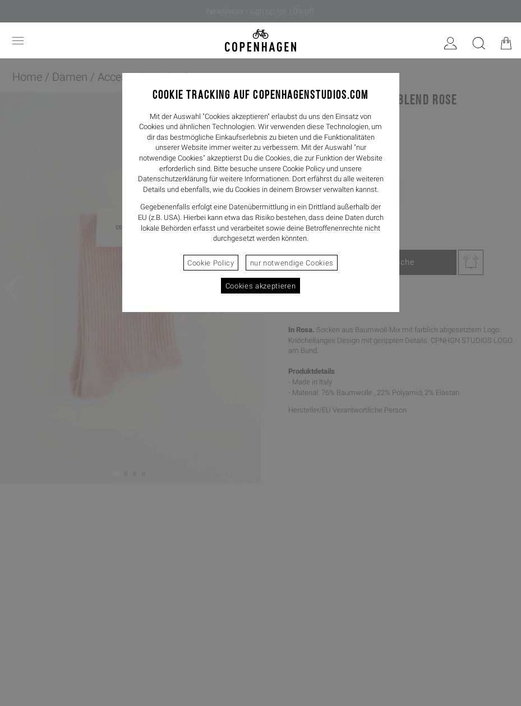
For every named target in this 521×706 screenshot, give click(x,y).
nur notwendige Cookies (292, 263)
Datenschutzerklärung (173, 179)
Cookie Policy (210, 263)
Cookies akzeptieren (260, 286)
